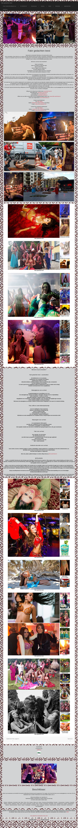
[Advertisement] (39, 825)
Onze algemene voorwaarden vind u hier (39, 815)
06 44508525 (41, 109)
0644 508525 (41, 102)
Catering (42, 6)
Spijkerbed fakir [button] (67, 6)
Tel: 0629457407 (23, 6)
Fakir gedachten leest (6, 3)
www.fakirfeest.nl (43, 93)
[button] (12, 739)
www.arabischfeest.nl (44, 97)
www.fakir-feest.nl (48, 91)
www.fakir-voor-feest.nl (43, 92)
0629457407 (34, 109)
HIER (67, 811)
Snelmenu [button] (5, 9)
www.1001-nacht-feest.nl (55, 96)
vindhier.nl (39, 749)
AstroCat (38, 819)
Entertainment (34, 6)
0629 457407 (34, 102)
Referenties (57, 6)
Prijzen (49, 6)
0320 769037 (40, 101)
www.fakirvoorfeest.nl (42, 95)
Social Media (39, 746)
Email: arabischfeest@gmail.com (9, 6)
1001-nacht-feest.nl (53, 453)
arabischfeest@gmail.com (40, 104)
